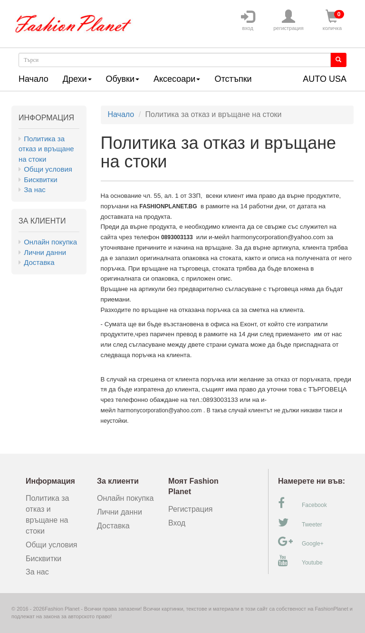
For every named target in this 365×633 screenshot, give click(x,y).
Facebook (302, 503)
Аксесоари (177, 79)
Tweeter (300, 522)
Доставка (39, 262)
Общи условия (48, 169)
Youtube (300, 560)
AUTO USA (324, 79)
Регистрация (190, 509)
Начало (33, 79)
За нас (35, 189)
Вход (176, 523)
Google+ (301, 541)
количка (332, 20)
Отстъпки (232, 79)
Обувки (122, 79)
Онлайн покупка (50, 242)
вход (247, 20)
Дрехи (77, 79)
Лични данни (45, 252)
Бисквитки (40, 179)
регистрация (288, 20)
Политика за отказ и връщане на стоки (46, 149)
